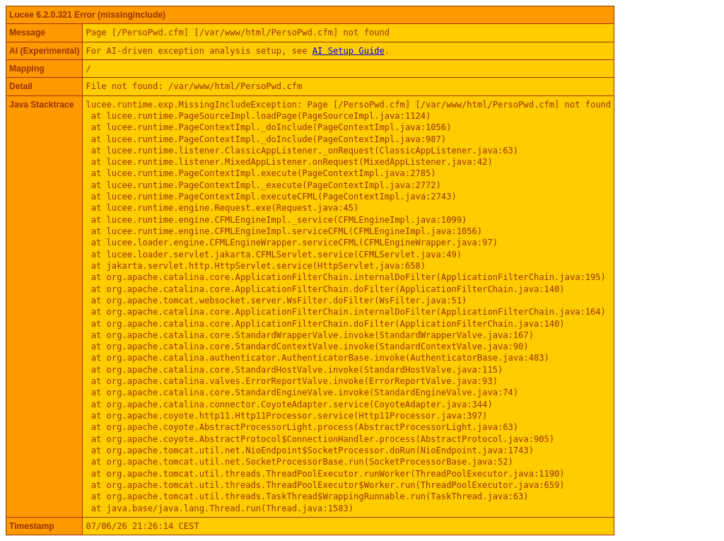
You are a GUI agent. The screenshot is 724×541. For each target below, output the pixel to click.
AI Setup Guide (349, 51)
